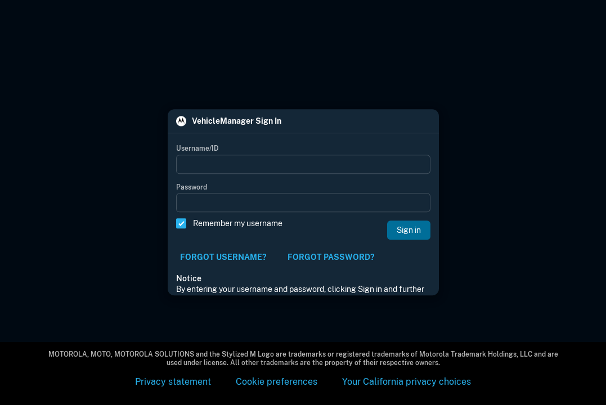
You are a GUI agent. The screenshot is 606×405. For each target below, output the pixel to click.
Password (191, 187)
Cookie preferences (276, 381)
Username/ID (197, 149)
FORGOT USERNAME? (223, 257)
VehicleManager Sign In (236, 121)
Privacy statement (173, 381)
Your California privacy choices (406, 381)
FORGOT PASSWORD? (331, 257)
